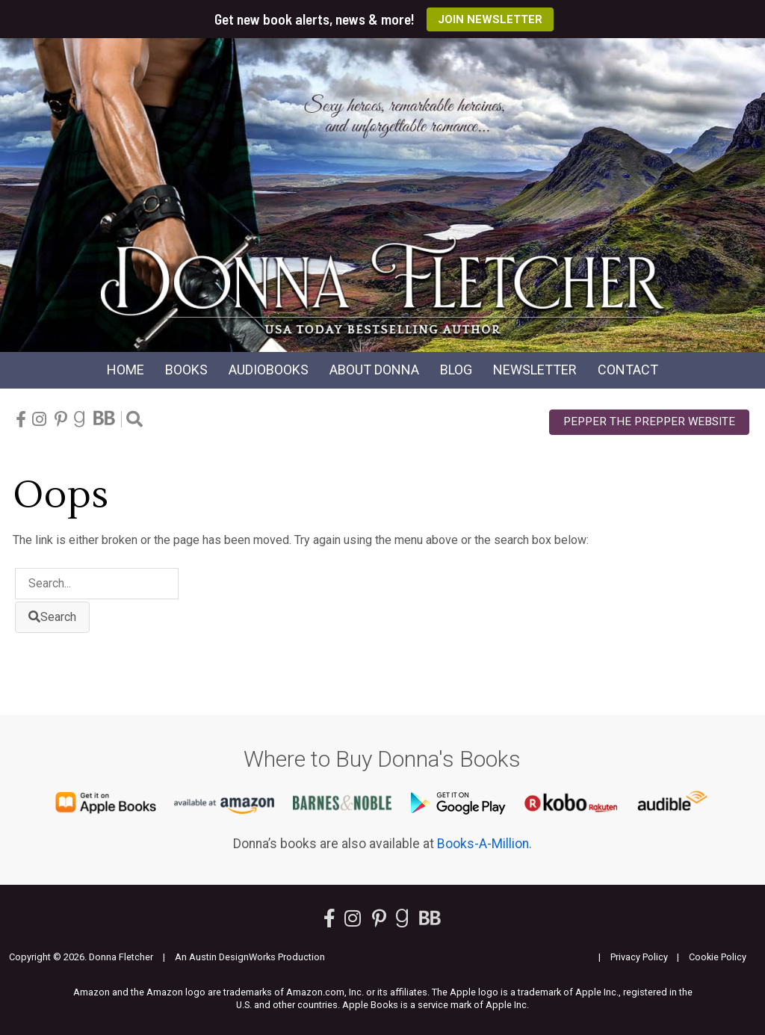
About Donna (374, 369)
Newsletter (535, 369)
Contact (628, 369)
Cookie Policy (717, 957)
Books (186, 369)
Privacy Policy (639, 957)
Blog (456, 369)
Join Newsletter (490, 19)
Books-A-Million (483, 843)
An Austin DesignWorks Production (250, 957)
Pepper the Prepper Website (649, 421)
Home (125, 369)
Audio (269, 369)
